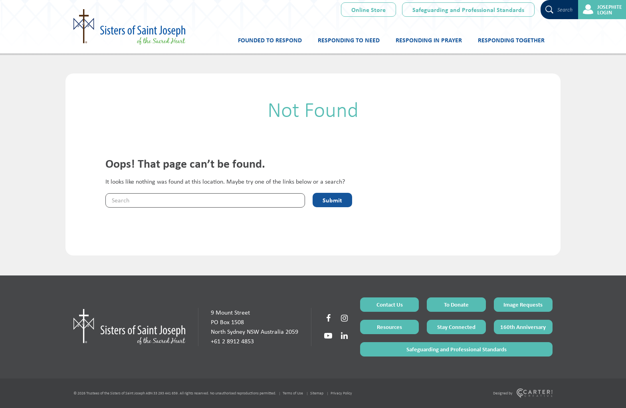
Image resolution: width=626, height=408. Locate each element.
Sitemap (316, 393)
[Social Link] (328, 318)
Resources (389, 327)
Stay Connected (456, 327)
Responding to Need (349, 40)
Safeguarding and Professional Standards (468, 9)
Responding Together (511, 40)
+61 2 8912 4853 (232, 341)
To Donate (456, 304)
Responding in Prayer (429, 40)
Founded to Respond (270, 40)
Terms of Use (293, 393)
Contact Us (389, 304)
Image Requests (523, 304)
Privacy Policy (341, 393)
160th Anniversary (523, 327)
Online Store (368, 9)
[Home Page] (129, 326)
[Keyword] (205, 200)
